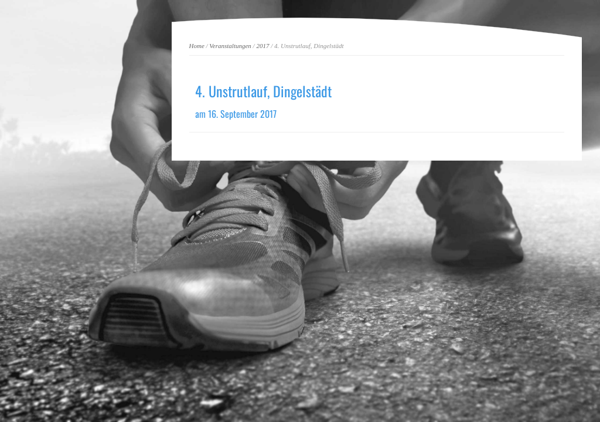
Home (196, 45)
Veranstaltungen (230, 45)
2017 (262, 45)
